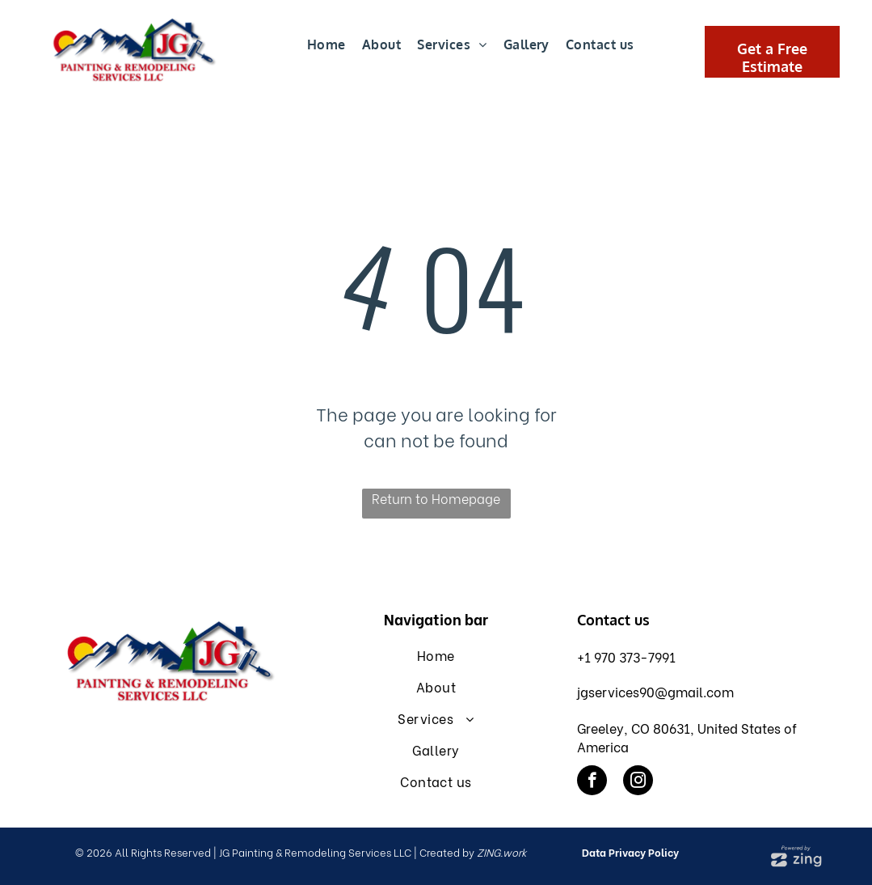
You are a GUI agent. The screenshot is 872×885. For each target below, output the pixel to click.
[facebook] (592, 782)
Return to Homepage (436, 498)
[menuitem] (326, 45)
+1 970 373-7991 (626, 656)
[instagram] (638, 782)
